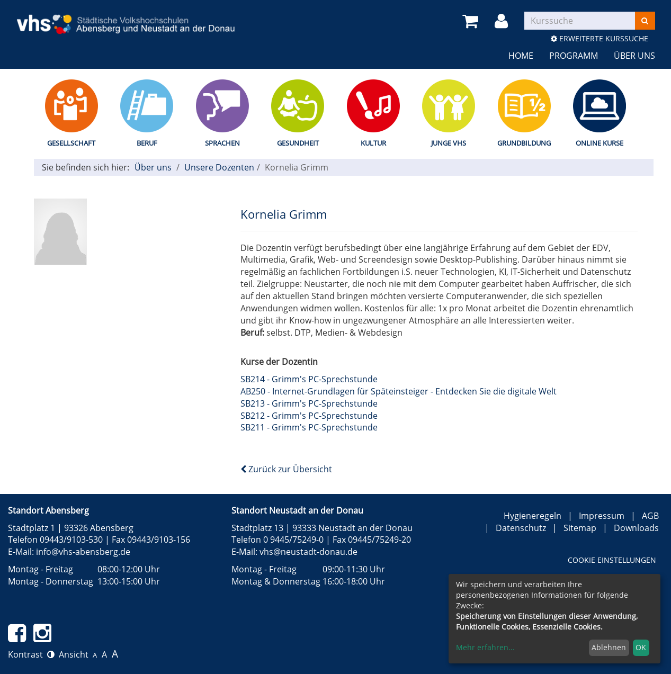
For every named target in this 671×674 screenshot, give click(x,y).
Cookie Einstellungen (612, 560)
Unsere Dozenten (219, 167)
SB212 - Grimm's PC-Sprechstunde (309, 415)
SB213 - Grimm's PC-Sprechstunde (309, 403)
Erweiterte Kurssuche (599, 38)
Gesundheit (298, 143)
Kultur (373, 143)
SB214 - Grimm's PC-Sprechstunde (309, 379)
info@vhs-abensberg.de (83, 552)
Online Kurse (599, 143)
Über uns (634, 55)
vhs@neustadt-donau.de (308, 552)
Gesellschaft (71, 143)
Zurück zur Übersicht (286, 469)
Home (520, 55)
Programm (573, 55)
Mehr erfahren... (485, 647)
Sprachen (222, 143)
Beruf (147, 143)
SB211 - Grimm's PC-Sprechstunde (309, 427)
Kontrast (31, 654)
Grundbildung (524, 143)
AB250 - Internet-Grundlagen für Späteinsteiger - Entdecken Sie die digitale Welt (398, 391)
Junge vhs (448, 143)
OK (641, 647)
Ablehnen (609, 647)
